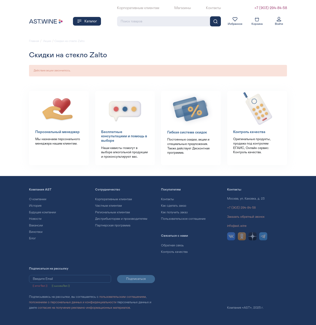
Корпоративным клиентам (138, 8)
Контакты (213, 8)
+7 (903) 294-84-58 (270, 8)
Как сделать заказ (173, 205)
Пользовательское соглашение (183, 218)
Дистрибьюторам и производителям (121, 218)
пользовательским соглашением (122, 296)
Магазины (182, 8)
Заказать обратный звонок (246, 216)
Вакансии (36, 225)
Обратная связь (172, 245)
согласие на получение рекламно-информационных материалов (84, 307)
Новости (35, 218)
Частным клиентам (108, 205)
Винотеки (36, 231)
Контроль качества (174, 251)
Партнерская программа (112, 225)
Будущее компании (42, 212)
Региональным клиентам (112, 212)
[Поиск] (215, 21)
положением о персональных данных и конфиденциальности (72, 302)
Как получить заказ (174, 212)
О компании (37, 199)
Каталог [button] (87, 21)
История (35, 205)
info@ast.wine (236, 225)
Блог (32, 238)
